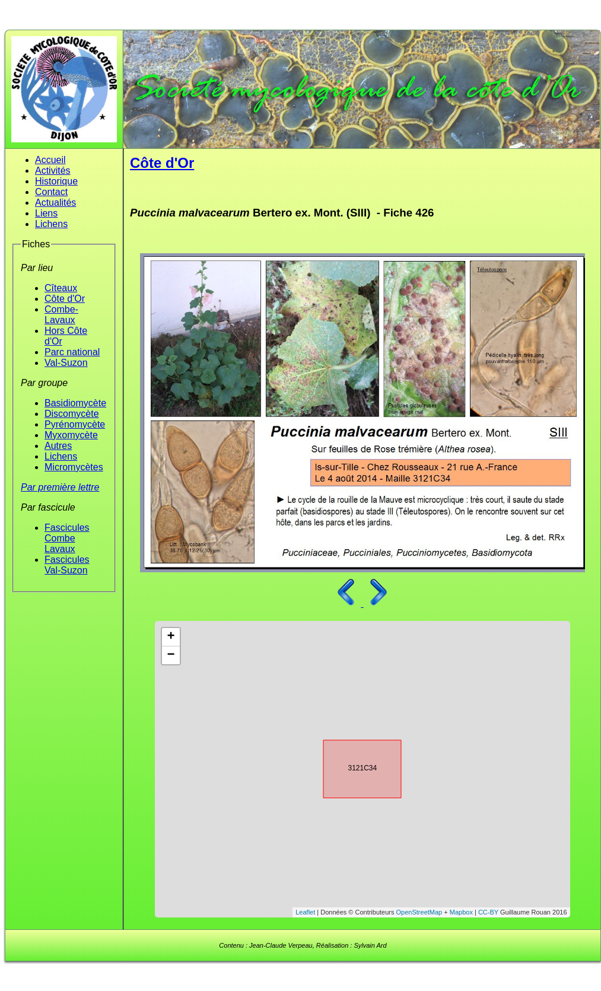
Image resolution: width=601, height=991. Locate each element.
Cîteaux (60, 288)
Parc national (72, 352)
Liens (46, 213)
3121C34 (351, 767)
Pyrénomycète (74, 424)
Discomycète (71, 414)
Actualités (55, 202)
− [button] (170, 655)
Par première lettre (60, 487)
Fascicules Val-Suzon (67, 565)
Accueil (50, 160)
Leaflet (305, 912)
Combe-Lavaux (61, 314)
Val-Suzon (66, 363)
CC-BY (488, 912)
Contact (51, 192)
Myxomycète (71, 435)
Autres (58, 446)
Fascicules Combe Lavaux (67, 538)
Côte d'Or (64, 299)
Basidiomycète (75, 403)
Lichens (51, 224)
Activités (53, 170)
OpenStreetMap (419, 912)
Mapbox (461, 912)
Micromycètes (73, 467)
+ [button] (170, 637)
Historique (56, 181)
